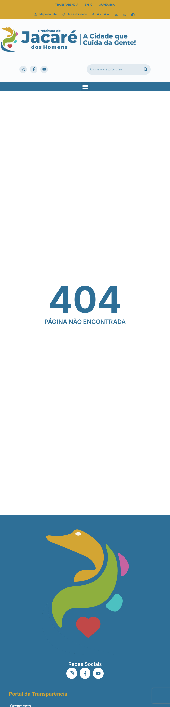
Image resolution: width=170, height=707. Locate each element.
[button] (85, 86)
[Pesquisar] (146, 69)
